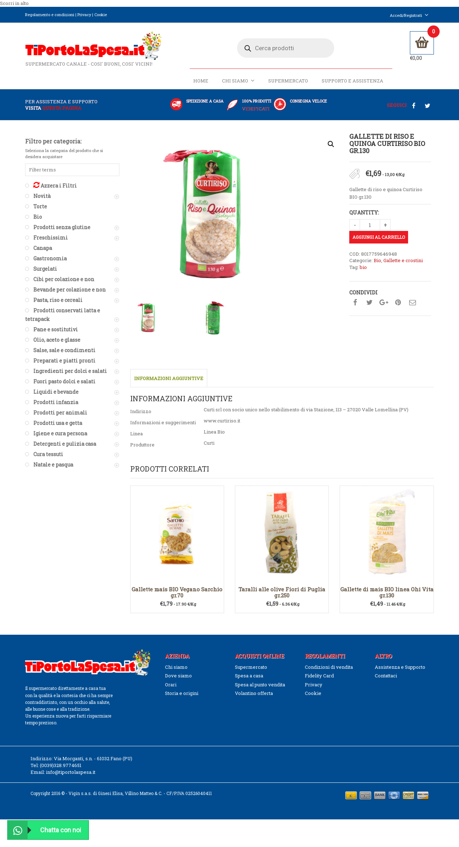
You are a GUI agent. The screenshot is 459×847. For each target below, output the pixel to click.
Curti (209, 443)
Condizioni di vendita (329, 667)
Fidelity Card (319, 676)
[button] (331, 144)
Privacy (84, 14)
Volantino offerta (254, 693)
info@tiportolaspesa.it (70, 772)
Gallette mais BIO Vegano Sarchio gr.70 (177, 592)
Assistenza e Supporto (400, 667)
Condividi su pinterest (398, 303)
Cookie (100, 14)
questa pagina (61, 108)
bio (363, 267)
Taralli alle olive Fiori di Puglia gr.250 (281, 592)
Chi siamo (238, 81)
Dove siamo (178, 676)
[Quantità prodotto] (370, 225)
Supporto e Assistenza (352, 81)
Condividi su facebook (355, 303)
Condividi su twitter (369, 303)
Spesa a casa (249, 676)
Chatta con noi (44, 830)
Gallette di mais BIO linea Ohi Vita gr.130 (387, 592)
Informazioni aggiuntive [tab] (168, 379)
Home (200, 81)
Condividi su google (383, 303)
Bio (377, 261)
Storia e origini (181, 693)
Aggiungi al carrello (378, 237)
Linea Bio (214, 432)
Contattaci (386, 676)
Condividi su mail (412, 303)
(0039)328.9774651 (60, 765)
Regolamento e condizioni (49, 14)
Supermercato (288, 81)
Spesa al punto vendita (260, 685)
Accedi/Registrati (409, 15)
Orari (170, 685)
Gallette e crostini (403, 261)
